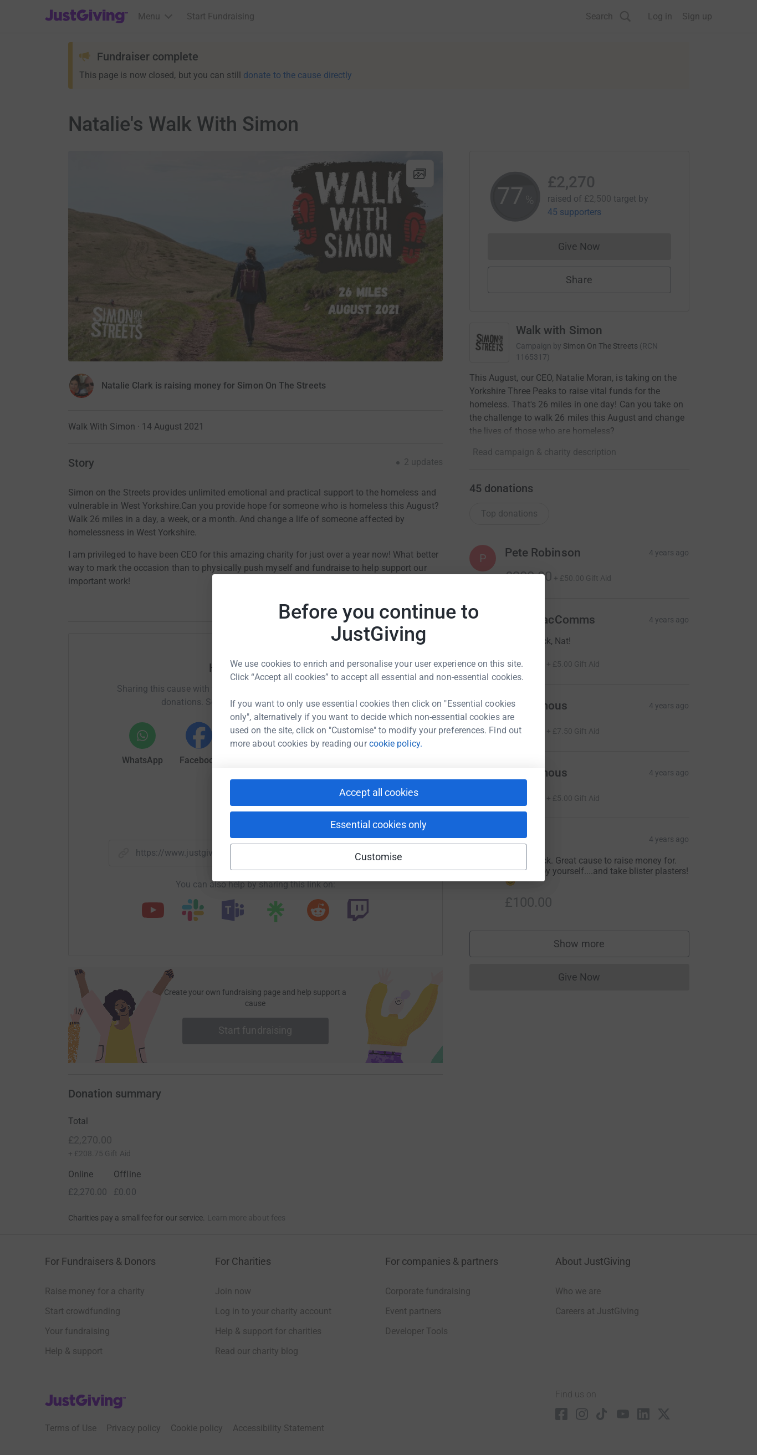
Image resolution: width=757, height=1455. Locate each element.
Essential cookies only (378, 824)
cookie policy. (395, 743)
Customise (379, 856)
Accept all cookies (378, 792)
